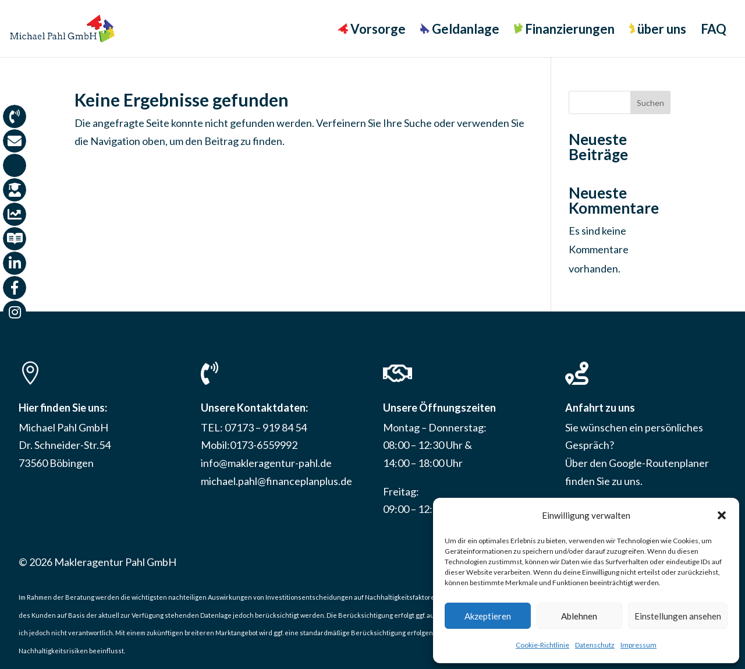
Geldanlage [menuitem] (459, 30)
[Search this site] (619, 102)
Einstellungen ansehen (677, 616)
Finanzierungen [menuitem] (564, 30)
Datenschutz (595, 644)
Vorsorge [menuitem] (372, 30)
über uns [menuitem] (657, 30)
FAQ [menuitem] (713, 31)
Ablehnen (579, 616)
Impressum (638, 644)
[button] (722, 515)
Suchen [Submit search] (650, 103)
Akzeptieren (487, 616)
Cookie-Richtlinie (542, 644)
